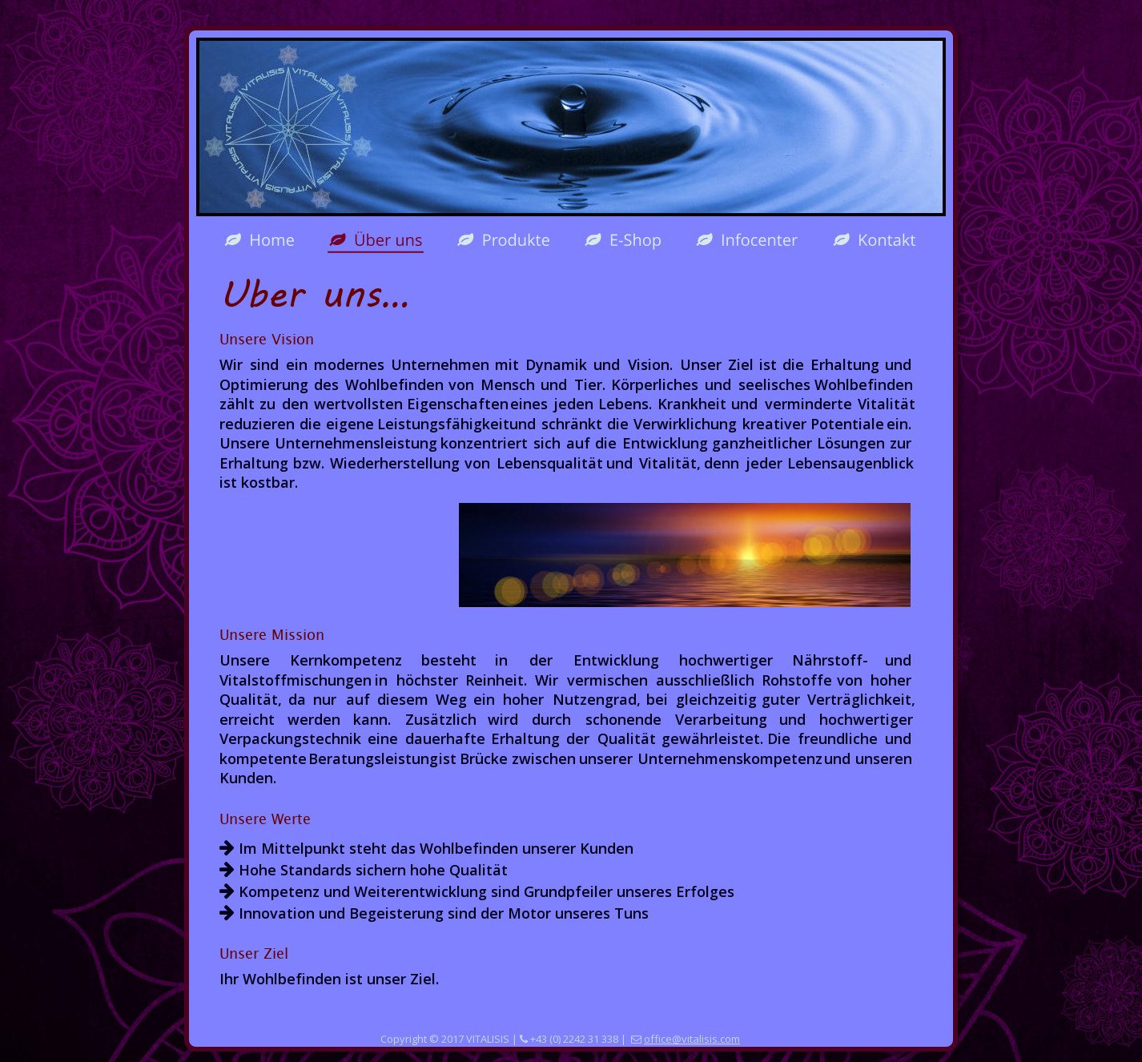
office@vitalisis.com (692, 1039)
